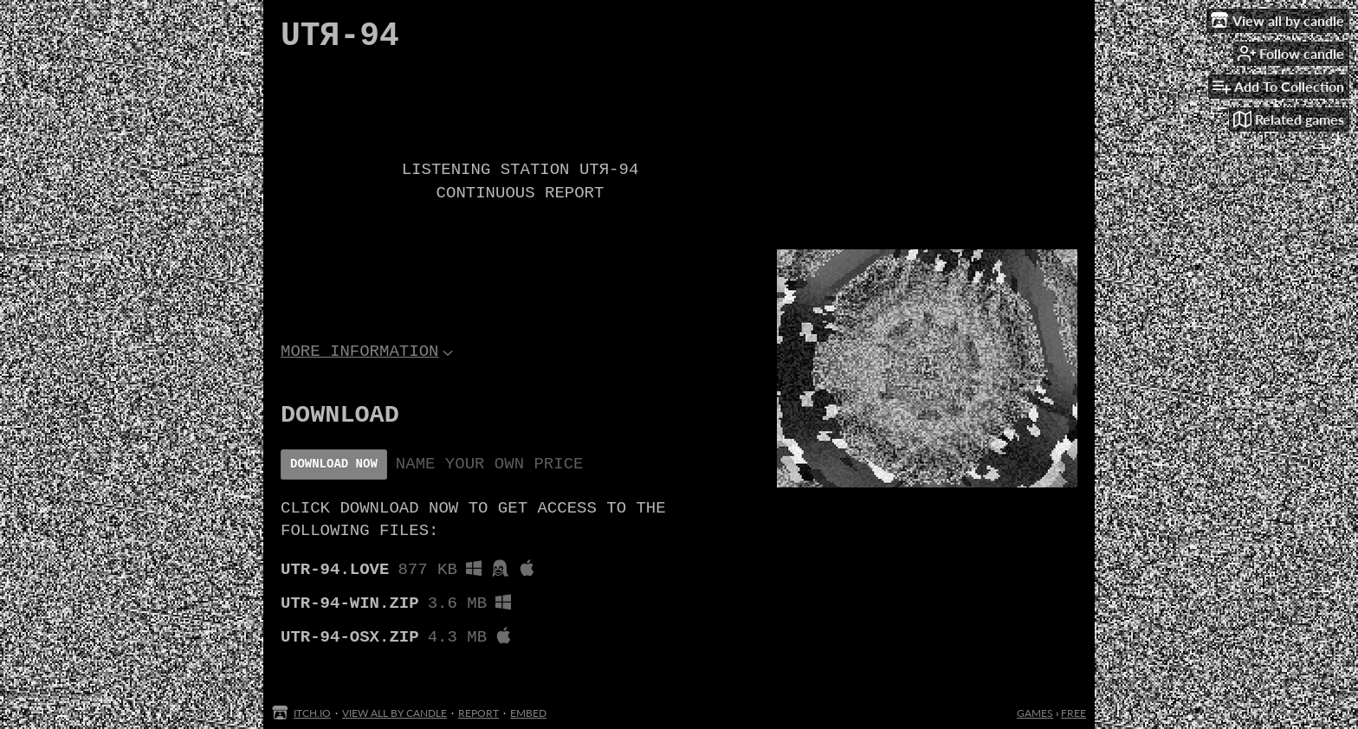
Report (478, 712)
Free (1073, 712)
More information (367, 361)
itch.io (312, 712)
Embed (528, 712)
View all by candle (394, 712)
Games (1035, 712)
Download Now (334, 480)
